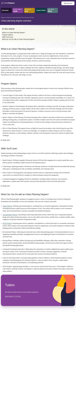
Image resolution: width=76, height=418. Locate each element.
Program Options (7, 35)
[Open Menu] (31, 3)
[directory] (38, 34)
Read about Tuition (13, 296)
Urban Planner (7, 206)
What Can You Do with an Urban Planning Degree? (18, 39)
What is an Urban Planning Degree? (13, 32)
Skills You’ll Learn (7, 37)
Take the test (68, 3)
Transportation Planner (10, 214)
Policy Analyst (7, 223)
